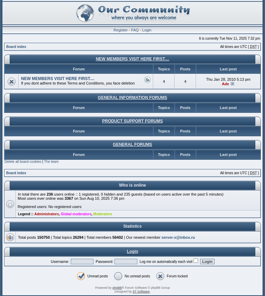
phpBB (117, 287)
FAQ (135, 30)
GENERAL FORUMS (132, 144)
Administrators (46, 214)
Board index (16, 47)
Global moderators (76, 214)
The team (51, 162)
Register (121, 30)
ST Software (140, 291)
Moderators (103, 214)
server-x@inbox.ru (178, 237)
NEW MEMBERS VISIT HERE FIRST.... (132, 59)
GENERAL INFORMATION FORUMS (132, 97)
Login (146, 30)
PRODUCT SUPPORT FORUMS (132, 121)
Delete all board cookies (22, 162)
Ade (225, 84)
